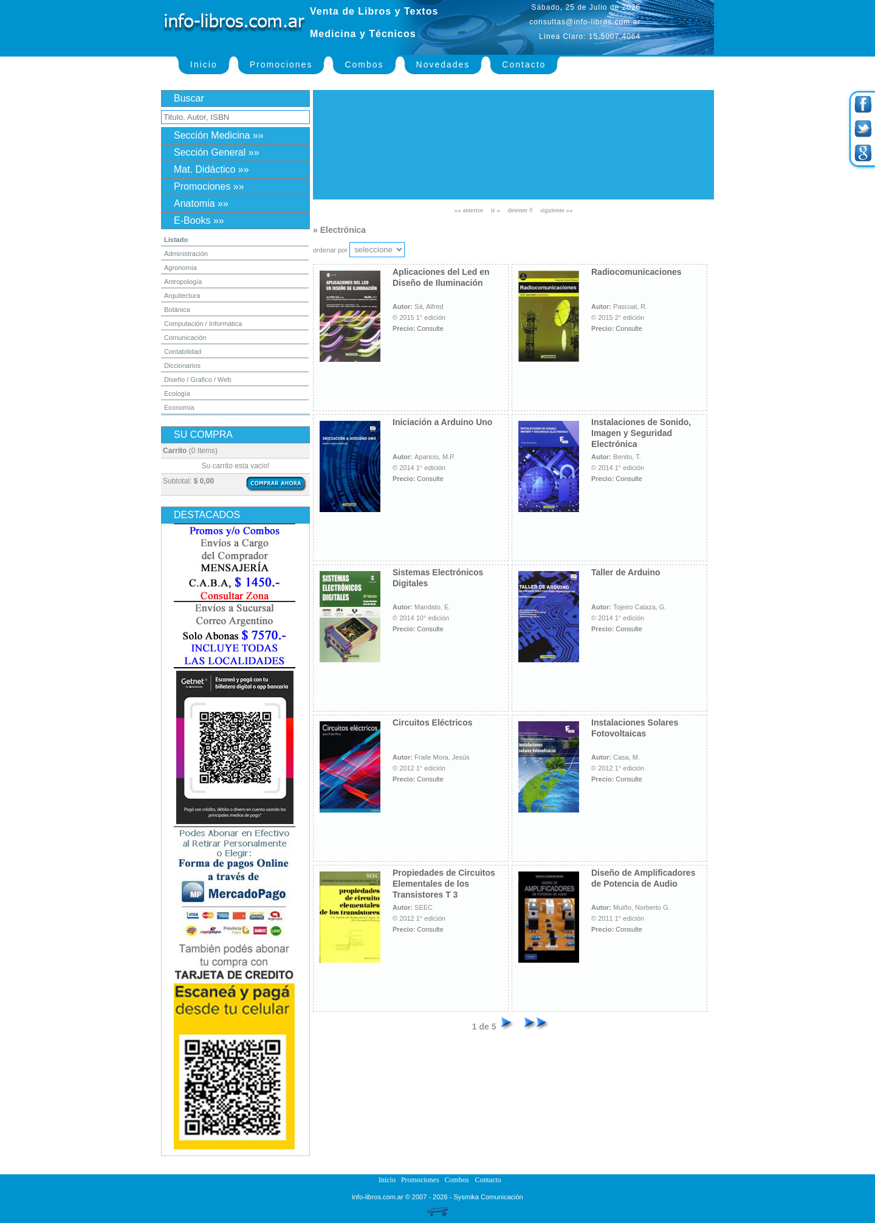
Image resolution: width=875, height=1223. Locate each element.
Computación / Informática (203, 323)
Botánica (177, 309)
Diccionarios (182, 365)
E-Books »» (199, 220)
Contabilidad (182, 351)
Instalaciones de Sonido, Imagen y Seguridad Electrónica (641, 433)
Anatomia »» (201, 203)
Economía (179, 407)
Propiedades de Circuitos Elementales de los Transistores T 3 (444, 883)
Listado (176, 239)
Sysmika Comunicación (488, 1196)
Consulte (430, 328)
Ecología (177, 393)
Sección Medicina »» (219, 135)
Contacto (524, 64)
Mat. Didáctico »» (211, 169)
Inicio (204, 64)
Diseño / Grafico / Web (197, 379)
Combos (364, 64)
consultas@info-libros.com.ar (584, 22)
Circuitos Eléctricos (433, 722)
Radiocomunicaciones (636, 272)
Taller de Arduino (626, 572)
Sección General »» (216, 152)
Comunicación (185, 337)
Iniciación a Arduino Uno (442, 422)
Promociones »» (209, 186)
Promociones (281, 64)
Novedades (443, 64)
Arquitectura (182, 295)
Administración (186, 253)
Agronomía (180, 267)
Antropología (183, 281)
